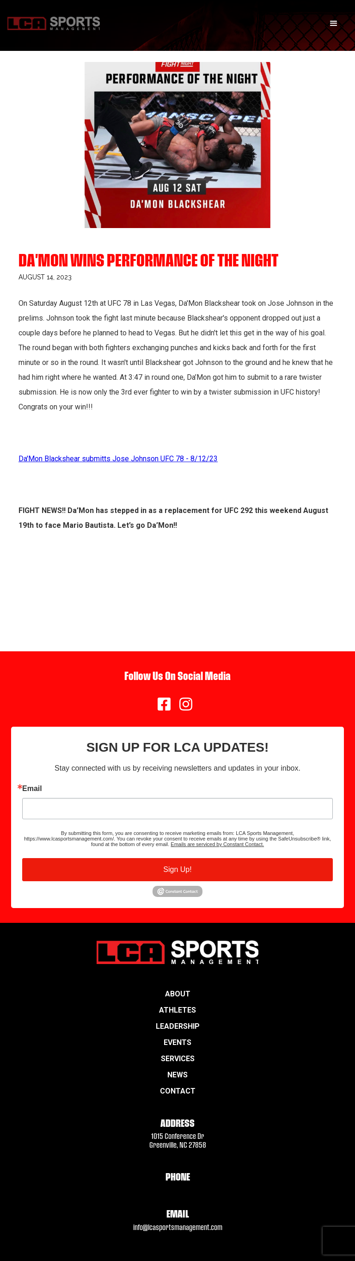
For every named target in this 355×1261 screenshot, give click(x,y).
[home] (53, 23)
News (177, 1074)
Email (32, 788)
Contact (178, 1091)
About (177, 993)
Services (178, 1058)
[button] (334, 23)
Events (177, 1042)
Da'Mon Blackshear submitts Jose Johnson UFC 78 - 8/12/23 (118, 458)
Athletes (177, 1010)
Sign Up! (177, 869)
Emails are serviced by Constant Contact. (217, 844)
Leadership (178, 1026)
